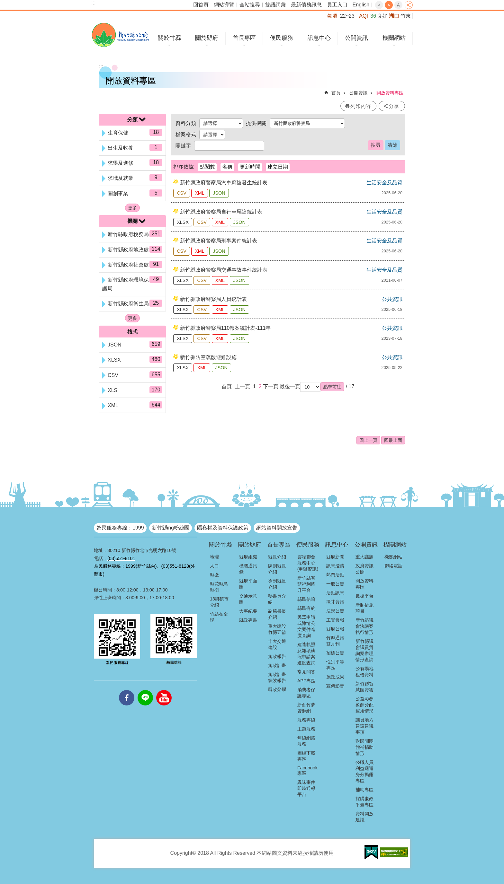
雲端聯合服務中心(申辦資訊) (308, 563)
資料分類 (186, 123)
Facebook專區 (307, 770)
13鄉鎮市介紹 (219, 602)
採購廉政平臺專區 (365, 801)
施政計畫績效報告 (277, 677)
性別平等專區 (335, 664)
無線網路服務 (306, 741)
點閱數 (207, 167)
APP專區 (306, 680)
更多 (132, 207)
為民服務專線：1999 (120, 527)
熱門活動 (335, 574)
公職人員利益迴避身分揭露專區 (365, 771)
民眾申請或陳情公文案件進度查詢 (306, 626)
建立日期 (277, 167)
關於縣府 (206, 38)
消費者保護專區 (306, 692)
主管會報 (335, 619)
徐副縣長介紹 (277, 584)
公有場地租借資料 (365, 671)
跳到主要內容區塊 (3, 3)
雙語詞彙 (275, 4)
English (361, 4)
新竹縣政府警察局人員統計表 (213, 299)
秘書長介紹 (277, 599)
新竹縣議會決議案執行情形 (365, 626)
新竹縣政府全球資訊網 (120, 34)
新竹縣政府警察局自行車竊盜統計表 (221, 211)
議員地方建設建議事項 (365, 726)
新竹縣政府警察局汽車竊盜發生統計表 (223, 182)
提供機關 (256, 123)
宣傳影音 (335, 685)
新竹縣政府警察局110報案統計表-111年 (225, 328)
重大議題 (365, 556)
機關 (132, 221)
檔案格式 (186, 134)
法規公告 (335, 610)
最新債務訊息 (306, 4)
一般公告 (335, 583)
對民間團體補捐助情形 (365, 747)
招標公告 (335, 652)
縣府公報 (335, 628)
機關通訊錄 (248, 568)
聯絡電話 (393, 565)
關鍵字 (183, 145)
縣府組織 (248, 556)
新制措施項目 (365, 608)
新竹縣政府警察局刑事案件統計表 (218, 240)
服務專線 (306, 719)
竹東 (406, 16)
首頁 (335, 92)
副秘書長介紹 (277, 614)
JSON (219, 193)
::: (93, 2)
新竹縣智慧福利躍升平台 (306, 584)
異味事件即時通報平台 (306, 788)
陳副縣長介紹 (277, 568)
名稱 (227, 167)
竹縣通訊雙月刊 (335, 640)
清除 (392, 145)
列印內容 (360, 106)
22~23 (347, 16)
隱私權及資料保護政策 (222, 527)
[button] (332, 386)
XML (199, 193)
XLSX (183, 222)
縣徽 (214, 574)
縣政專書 (248, 620)
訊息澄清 (335, 565)
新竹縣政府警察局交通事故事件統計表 (223, 270)
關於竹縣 (169, 38)
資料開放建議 (365, 816)
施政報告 (277, 656)
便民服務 (281, 38)
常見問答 (306, 671)
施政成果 (335, 676)
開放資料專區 (389, 92)
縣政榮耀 (277, 689)
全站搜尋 (249, 4)
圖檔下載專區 (306, 756)
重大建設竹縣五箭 (277, 629)
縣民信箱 (306, 599)
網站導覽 (224, 4)
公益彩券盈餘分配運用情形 (365, 704)
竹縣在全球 (219, 617)
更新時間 (250, 167)
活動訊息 (335, 592)
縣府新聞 (335, 556)
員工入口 (337, 4)
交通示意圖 (248, 599)
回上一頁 (368, 440)
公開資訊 (356, 38)
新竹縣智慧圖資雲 (365, 686)
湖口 (394, 16)
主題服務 (306, 728)
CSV (181, 193)
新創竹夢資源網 (306, 707)
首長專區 (244, 38)
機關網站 (394, 38)
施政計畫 (277, 665)
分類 (132, 119)
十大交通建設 (277, 644)
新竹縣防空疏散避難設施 (208, 357)
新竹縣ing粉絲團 (170, 527)
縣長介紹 (277, 556)
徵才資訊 (335, 601)
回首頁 (201, 4)
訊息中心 (319, 38)
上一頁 (242, 386)
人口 (214, 565)
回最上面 (393, 440)
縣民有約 (306, 608)
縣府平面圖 (248, 584)
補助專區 (365, 789)
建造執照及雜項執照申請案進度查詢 (306, 653)
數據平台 (365, 596)
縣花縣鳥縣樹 (219, 586)
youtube (164, 690)
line (145, 690)
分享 (409, 5)
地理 (214, 556)
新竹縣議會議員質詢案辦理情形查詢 (365, 650)
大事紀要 (248, 611)
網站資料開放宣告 (276, 527)
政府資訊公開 (365, 568)
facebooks (126, 690)
